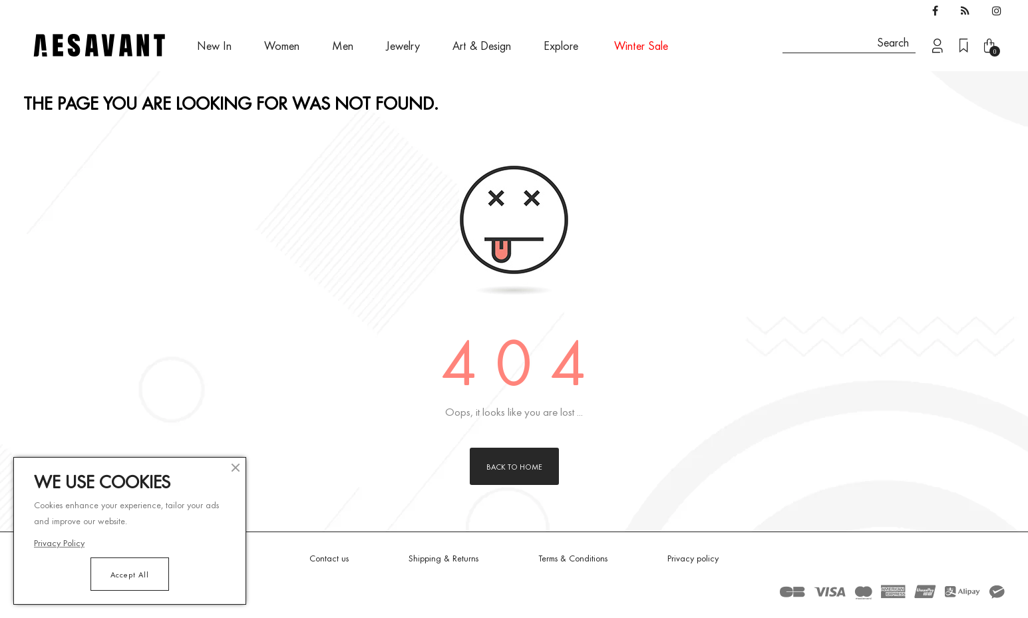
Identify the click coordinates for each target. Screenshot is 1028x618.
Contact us (329, 557)
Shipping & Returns (443, 557)
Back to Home (514, 466)
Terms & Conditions (572, 557)
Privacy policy (693, 557)
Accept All (129, 574)
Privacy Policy (59, 542)
